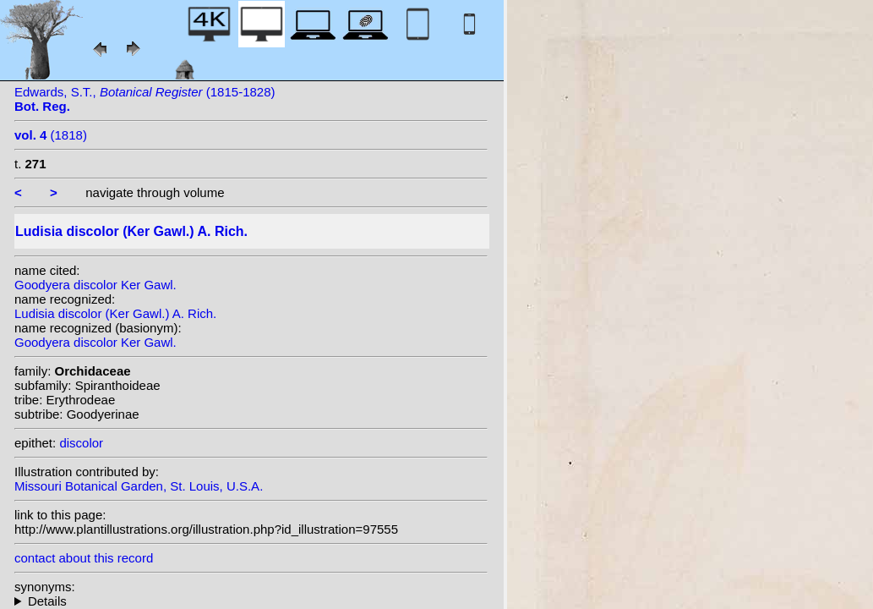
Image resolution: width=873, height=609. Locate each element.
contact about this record (83, 558)
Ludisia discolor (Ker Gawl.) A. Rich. (115, 313)
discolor (81, 443)
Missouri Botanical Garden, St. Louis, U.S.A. (138, 486)
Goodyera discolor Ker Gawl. (95, 284)
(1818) (50, 135)
